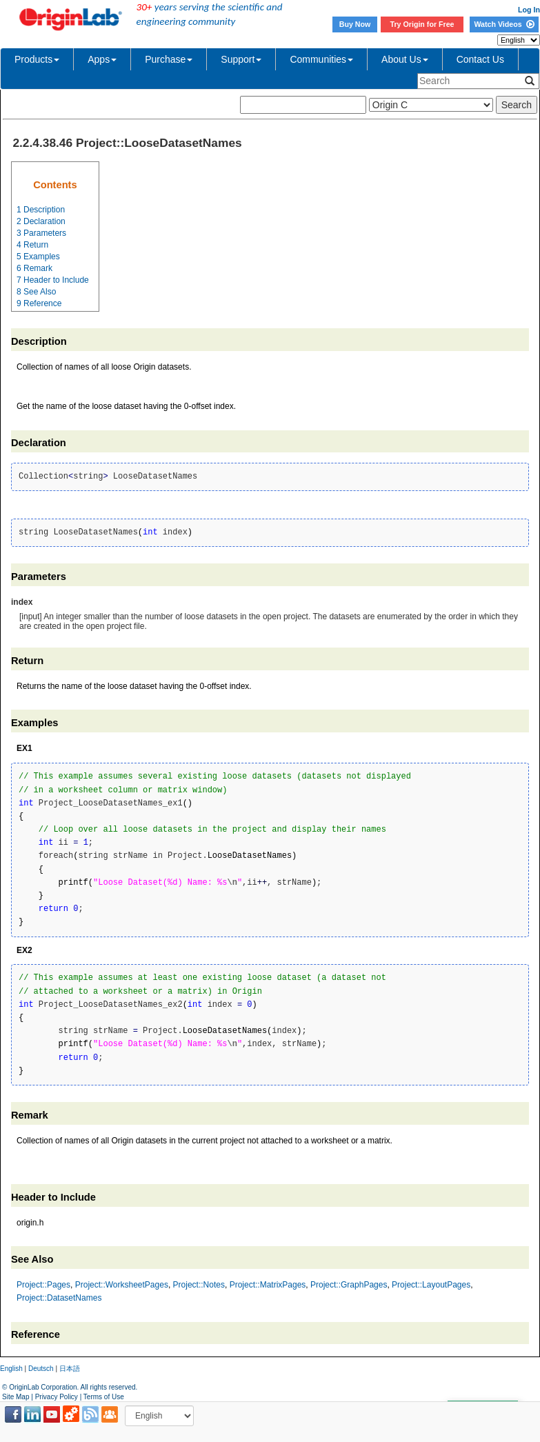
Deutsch (41, 1368)
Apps (102, 59)
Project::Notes (199, 1285)
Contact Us (480, 59)
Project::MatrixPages (268, 1285)
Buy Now (355, 24)
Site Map (15, 1397)
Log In (529, 10)
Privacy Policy (56, 1397)
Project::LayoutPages (431, 1285)
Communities (321, 59)
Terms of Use (103, 1397)
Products (36, 59)
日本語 (69, 1368)
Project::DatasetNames (59, 1298)
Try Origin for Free (422, 24)
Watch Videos (504, 24)
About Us (404, 59)
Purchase (168, 59)
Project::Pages (43, 1285)
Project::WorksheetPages (121, 1285)
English (11, 1368)
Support (241, 59)
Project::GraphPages (348, 1285)
